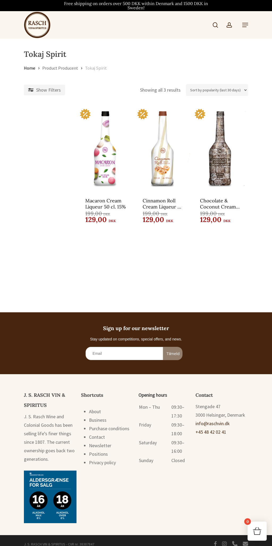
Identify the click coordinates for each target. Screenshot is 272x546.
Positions (98, 448)
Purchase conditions (109, 422)
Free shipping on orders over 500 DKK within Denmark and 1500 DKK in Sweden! (136, 5)
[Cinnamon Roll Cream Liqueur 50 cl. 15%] (135, 149)
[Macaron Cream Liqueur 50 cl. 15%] (59, 149)
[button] (245, 25)
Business (98, 414)
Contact (97, 431)
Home (29, 68)
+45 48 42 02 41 (211, 426)
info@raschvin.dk (213, 417)
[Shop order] (217, 90)
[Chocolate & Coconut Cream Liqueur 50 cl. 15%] (211, 149)
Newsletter (100, 439)
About (95, 405)
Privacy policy (102, 456)
